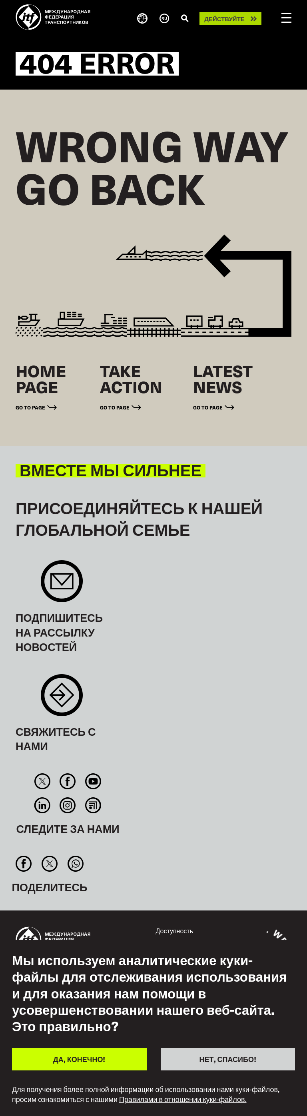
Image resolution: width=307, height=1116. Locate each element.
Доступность (174, 930)
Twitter (42, 781)
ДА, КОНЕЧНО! (79, 1059)
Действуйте (224, 18)
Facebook (67, 781)
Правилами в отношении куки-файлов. (183, 1099)
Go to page (30, 407)
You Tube (93, 781)
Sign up (62, 585)
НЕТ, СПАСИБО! (227, 1059)
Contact (62, 699)
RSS (93, 805)
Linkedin (42, 805)
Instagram (67, 805)
